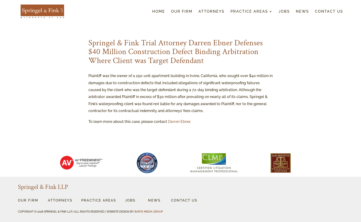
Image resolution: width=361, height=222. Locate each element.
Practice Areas (249, 12)
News (302, 12)
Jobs (284, 12)
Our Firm (181, 12)
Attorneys (211, 12)
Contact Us (329, 12)
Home (158, 12)
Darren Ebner (179, 121)
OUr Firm (28, 200)
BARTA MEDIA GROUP (148, 211)
